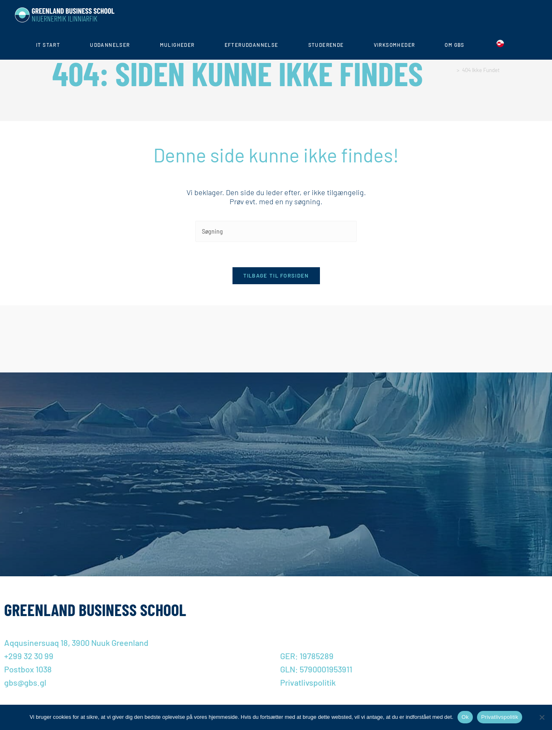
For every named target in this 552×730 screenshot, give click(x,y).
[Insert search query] (276, 231)
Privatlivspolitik (499, 717)
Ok (465, 717)
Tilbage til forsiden (276, 275)
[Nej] (541, 717)
